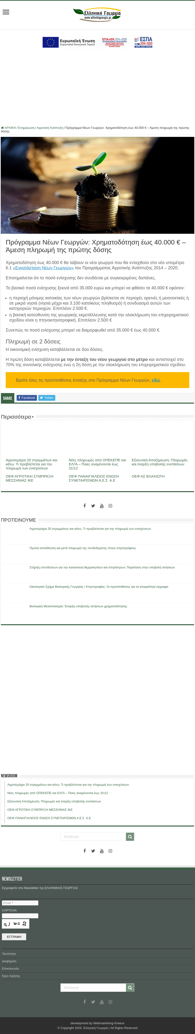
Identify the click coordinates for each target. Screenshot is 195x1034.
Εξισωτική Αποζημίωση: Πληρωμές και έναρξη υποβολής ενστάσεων (160, 462)
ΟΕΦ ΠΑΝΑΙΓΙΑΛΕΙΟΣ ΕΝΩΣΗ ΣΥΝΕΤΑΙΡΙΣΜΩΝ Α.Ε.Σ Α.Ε (94, 478)
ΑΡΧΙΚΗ (8, 128)
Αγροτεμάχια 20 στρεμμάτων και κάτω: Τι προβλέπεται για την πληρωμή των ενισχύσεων (31, 464)
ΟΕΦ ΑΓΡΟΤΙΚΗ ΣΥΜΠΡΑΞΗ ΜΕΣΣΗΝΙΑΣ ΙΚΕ (29, 478)
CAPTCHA (10, 910)
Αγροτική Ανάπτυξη (50, 128)
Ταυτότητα (9, 954)
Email (8, 903)
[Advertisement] (97, 87)
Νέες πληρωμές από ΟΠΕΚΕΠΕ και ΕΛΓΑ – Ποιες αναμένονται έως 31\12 (97, 464)
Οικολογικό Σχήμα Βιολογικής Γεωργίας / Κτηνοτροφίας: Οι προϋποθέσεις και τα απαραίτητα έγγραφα (99, 586)
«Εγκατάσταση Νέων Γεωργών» (43, 267)
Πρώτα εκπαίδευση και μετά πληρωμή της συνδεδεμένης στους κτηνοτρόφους (83, 548)
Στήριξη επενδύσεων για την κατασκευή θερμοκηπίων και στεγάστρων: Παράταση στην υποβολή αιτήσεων (102, 567)
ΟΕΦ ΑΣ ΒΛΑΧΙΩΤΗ (148, 476)
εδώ (156, 380)
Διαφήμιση (9, 961)
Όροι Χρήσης (11, 976)
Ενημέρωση (26, 128)
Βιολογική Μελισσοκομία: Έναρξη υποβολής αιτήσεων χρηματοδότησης (78, 606)
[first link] (6, 12)
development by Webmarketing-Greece (98, 1023)
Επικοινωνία (10, 968)
